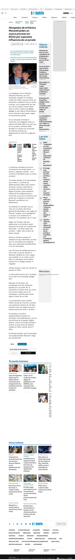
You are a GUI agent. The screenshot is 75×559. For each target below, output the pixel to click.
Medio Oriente (68, 9)
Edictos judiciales (15, 544)
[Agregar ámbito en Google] (17, 44)
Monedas (41, 274)
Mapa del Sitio (14, 541)
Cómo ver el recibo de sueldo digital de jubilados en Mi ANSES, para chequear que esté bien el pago (30, 382)
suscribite (66, 13)
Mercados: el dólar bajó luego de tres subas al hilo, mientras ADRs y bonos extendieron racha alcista (44, 463)
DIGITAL (17, 550)
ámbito (11, 22)
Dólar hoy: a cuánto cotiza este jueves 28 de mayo (44, 489)
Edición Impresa (42, 536)
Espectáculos (40, 538)
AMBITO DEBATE (50, 550)
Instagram (17, 524)
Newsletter (61, 524)
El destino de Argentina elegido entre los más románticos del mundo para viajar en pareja (44, 105)
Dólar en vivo (14, 9)
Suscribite (28, 352)
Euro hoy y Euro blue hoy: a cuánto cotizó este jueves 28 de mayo (15, 490)
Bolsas (46, 274)
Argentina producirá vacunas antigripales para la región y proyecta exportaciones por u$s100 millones (23, 59)
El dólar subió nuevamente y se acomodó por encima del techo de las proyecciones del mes (30, 493)
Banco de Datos (14, 533)
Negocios (54, 17)
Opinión (64, 17)
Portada (12, 530)
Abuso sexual (27, 22)
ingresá (71, 13)
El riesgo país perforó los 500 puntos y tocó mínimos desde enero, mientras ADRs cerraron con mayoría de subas (46, 181)
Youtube (26, 524)
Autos (29, 538)
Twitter (9, 524)
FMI (41, 9)
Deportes (30, 536)
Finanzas (35, 17)
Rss (60, 538)
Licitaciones (37, 544)
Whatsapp (30, 524)
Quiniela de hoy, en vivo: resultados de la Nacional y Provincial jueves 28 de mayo (44, 56)
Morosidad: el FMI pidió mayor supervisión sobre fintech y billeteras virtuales (44, 88)
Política (44, 17)
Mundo (21, 536)
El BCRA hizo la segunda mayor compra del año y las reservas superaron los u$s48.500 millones (30, 465)
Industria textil (58, 9)
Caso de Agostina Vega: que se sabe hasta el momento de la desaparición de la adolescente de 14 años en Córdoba (15, 383)
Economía (25, 17)
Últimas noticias (24, 530)
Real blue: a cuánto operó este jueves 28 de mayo (15, 508)
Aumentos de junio (33, 9)
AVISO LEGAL (55, 541)
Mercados (26, 533)
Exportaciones (48, 9)
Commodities (51, 274)
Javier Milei (23, 9)
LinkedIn (21, 524)
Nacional (12, 536)
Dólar (15, 17)
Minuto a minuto (44, 455)
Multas (27, 544)
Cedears (56, 274)
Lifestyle (55, 533)
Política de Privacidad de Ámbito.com (35, 541)
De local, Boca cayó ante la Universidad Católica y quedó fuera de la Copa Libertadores (44, 72)
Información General (19, 22)
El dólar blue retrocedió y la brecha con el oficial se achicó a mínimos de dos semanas (30, 511)
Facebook (13, 524)
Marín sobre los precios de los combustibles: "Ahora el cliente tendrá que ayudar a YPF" (48, 207)
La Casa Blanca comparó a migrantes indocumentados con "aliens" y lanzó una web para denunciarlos (45, 122)
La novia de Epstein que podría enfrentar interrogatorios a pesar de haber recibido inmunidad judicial (22, 52)
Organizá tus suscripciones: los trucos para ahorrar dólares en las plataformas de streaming (15, 463)
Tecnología (52, 538)
